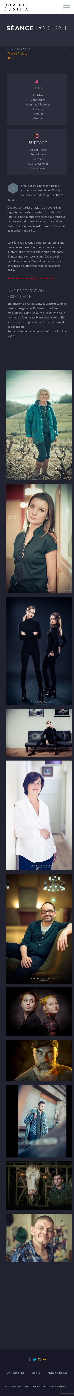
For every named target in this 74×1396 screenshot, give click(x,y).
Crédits (36, 1372)
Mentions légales (57, 1372)
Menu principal (66, 7)
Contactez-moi (15, 1372)
